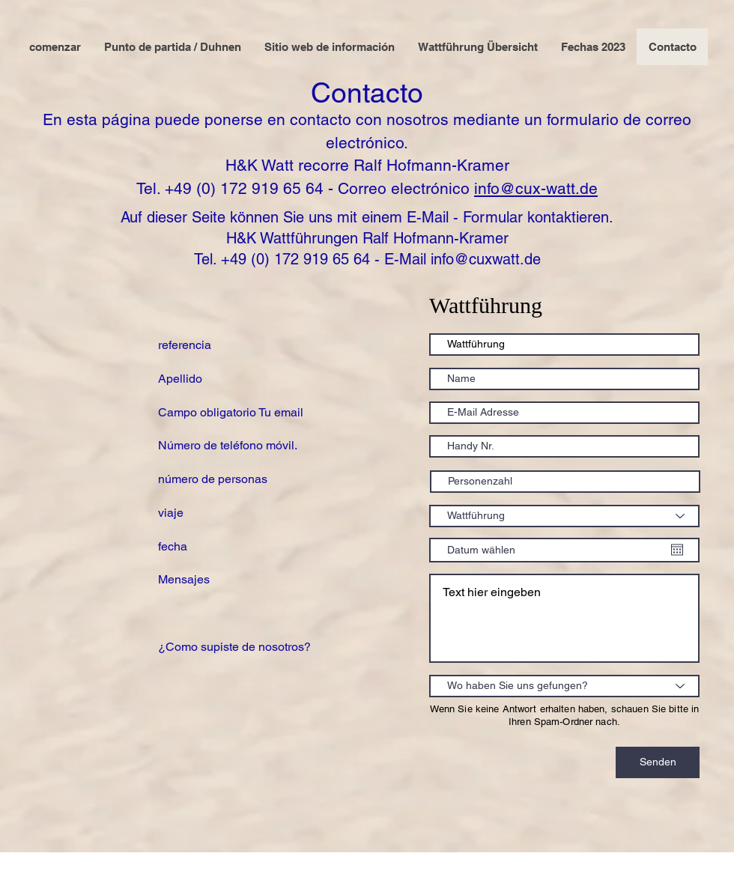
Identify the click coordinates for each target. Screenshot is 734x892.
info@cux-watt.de (536, 188)
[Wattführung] (564, 516)
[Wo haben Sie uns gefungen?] (564, 686)
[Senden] (658, 762)
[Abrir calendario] (677, 550)
